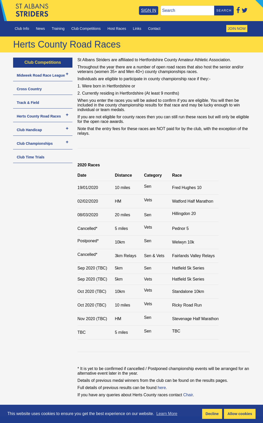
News (40, 28)
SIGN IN (148, 10)
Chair (188, 395)
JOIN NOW (237, 28)
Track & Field (28, 103)
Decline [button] (212, 414)
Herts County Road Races (39, 116)
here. (162, 387)
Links (137, 28)
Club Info (22, 28)
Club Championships (35, 143)
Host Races (117, 28)
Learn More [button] (166, 413)
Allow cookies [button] (240, 414)
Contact (154, 28)
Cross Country (29, 89)
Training (58, 28)
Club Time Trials (30, 157)
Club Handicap (29, 130)
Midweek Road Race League (41, 75)
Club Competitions (86, 28)
